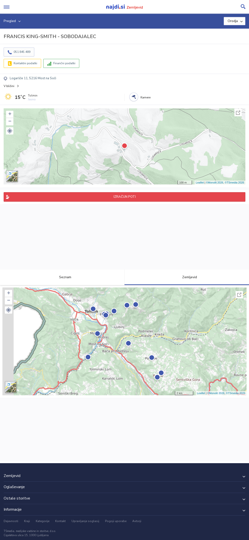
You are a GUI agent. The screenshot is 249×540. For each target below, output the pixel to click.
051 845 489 (22, 52)
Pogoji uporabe (115, 521)
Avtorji (136, 521)
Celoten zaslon (238, 112)
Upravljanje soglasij (85, 521)
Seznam (62, 277)
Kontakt (60, 521)
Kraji (27, 521)
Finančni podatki (64, 63)
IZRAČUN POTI (125, 197)
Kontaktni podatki (25, 63)
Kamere (146, 97)
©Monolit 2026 (214, 182)
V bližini (9, 86)
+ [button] (9, 114)
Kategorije (42, 521)
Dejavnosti (11, 521)
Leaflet (200, 182)
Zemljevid (187, 277)
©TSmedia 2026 (234, 182)
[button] (9, 131)
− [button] (9, 121)
